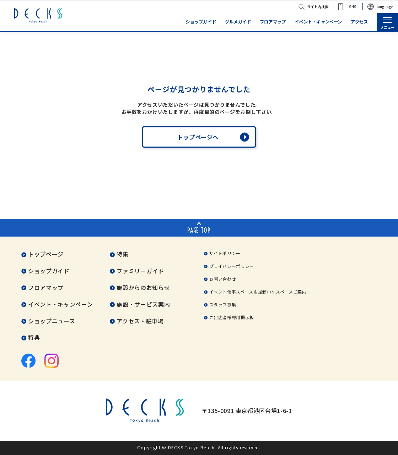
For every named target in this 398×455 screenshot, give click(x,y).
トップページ (46, 254)
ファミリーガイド (140, 270)
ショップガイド (200, 22)
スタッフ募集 (222, 304)
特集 (122, 254)
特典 (34, 337)
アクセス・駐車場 (140, 321)
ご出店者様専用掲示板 (231, 317)
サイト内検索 (317, 6)
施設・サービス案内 (143, 304)
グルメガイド (238, 22)
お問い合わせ (222, 279)
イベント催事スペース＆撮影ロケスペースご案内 (258, 292)
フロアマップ (273, 22)
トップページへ (198, 137)
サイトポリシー (225, 253)
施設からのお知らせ (143, 287)
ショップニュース (51, 321)
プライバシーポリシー (231, 266)
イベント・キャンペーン (318, 22)
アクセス (359, 22)
